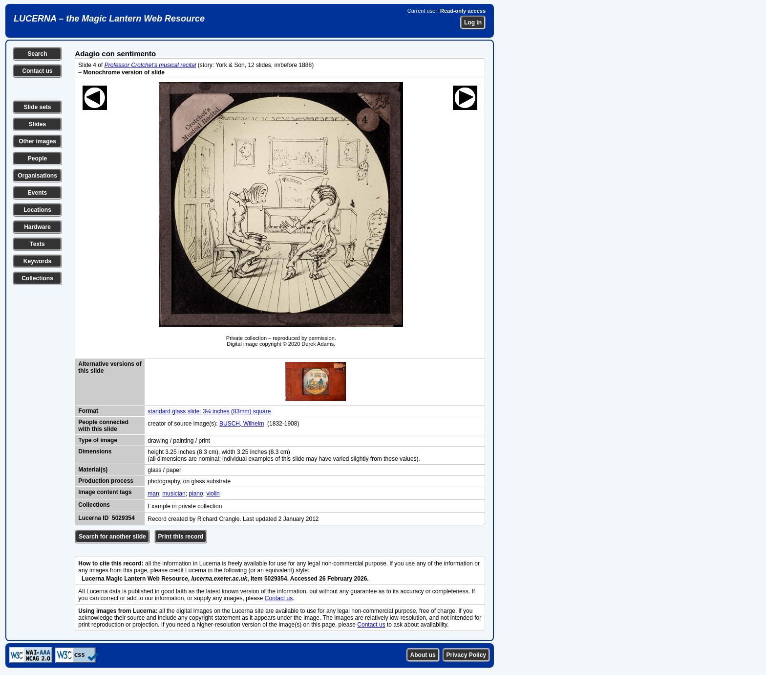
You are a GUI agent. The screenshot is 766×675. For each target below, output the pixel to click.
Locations (37, 209)
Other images (37, 141)
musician (173, 493)
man (153, 493)
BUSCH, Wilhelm (241, 423)
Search (37, 53)
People (37, 158)
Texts (37, 244)
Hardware (37, 227)
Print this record (181, 536)
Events (37, 192)
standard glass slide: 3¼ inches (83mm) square (209, 411)
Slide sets (37, 107)
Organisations (37, 175)
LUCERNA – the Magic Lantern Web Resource (109, 18)
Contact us (37, 71)
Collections (37, 278)
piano (196, 493)
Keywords (37, 261)
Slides (37, 124)
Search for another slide (112, 536)
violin (212, 493)
